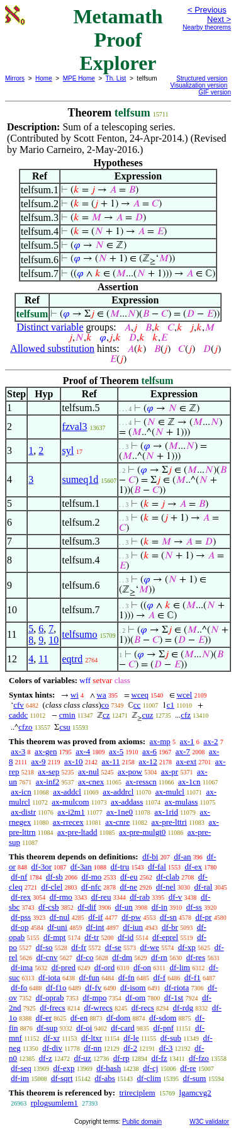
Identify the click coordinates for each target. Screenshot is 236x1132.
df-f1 (192, 977)
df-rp (121, 1058)
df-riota (176, 987)
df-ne (128, 886)
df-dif (86, 907)
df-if (95, 917)
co (105, 705)
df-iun (133, 927)
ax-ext (186, 761)
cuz (147, 715)
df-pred (64, 967)
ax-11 (110, 761)
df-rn (159, 957)
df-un (124, 907)
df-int (95, 927)
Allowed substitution (52, 348)
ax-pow (130, 771)
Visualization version (198, 85)
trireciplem (137, 1092)
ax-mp (160, 741)
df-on (142, 967)
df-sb (54, 876)
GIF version (214, 92)
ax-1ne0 (119, 812)
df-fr (78, 947)
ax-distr (23, 812)
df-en (78, 1017)
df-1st (173, 997)
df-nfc (91, 886)
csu (64, 727)
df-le (131, 1038)
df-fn (126, 977)
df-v (176, 897)
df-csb (48, 907)
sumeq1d (80, 479)
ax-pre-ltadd (77, 832)
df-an (182, 856)
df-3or (41, 866)
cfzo (25, 727)
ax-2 (210, 741)
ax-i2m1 (70, 812)
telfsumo (79, 634)
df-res (195, 957)
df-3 (166, 1048)
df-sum (194, 1078)
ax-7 (183, 751)
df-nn (92, 1048)
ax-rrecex (68, 822)
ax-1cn (189, 781)
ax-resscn (141, 781)
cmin (67, 715)
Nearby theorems (207, 27)
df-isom (132, 987)
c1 (170, 705)
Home (43, 78)
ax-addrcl (118, 791)
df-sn (168, 917)
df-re (188, 1068)
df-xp (187, 947)
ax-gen (46, 751)
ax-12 (147, 761)
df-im (20, 1078)
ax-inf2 (48, 781)
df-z (45, 1058)
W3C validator (209, 1121)
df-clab (167, 876)
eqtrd (72, 659)
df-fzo (199, 1058)
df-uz (82, 1058)
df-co (84, 957)
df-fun (89, 977)
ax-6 (149, 751)
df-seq (21, 1068)
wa (101, 694)
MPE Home (79, 78)
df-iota (49, 977)
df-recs (143, 1007)
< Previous (207, 9)
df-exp (64, 1068)
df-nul (60, 917)
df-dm (122, 957)
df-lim (179, 967)
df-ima (22, 967)
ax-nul (88, 771)
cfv (18, 705)
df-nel (166, 886)
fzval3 (74, 426)
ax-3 (18, 751)
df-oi (84, 1028)
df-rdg (183, 1007)
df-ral (203, 886)
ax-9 (38, 761)
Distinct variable (49, 327)
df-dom (118, 1017)
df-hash (108, 1068)
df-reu (101, 897)
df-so (44, 947)
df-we (149, 947)
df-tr (91, 937)
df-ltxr (91, 1038)
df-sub (170, 1038)
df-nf (19, 876)
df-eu (128, 876)
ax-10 (73, 761)
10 (53, 640)
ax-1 (187, 741)
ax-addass (127, 802)
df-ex (193, 866)
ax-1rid (166, 812)
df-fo (19, 987)
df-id (125, 937)
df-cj (151, 1068)
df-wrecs (98, 1007)
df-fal (157, 866)
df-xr (51, 1038)
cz (106, 715)
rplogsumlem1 (54, 1102)
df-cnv (46, 957)
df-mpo (94, 997)
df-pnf (163, 1028)
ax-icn (21, 791)
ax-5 (116, 751)
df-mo (91, 876)
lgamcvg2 (195, 1092)
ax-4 (83, 751)
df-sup (47, 1028)
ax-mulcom (70, 802)
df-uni (57, 927)
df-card (123, 1028)
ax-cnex (91, 781)
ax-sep (48, 771)
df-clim (149, 1078)
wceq (140, 694)
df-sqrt (62, 1078)
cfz (186, 715)
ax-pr (169, 771)
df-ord (104, 967)
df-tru (120, 866)
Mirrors (15, 78)
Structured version (201, 78)
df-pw (131, 917)
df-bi (150, 856)
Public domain (142, 1121)
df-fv (93, 987)
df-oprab (50, 997)
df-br (170, 927)
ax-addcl (67, 791)
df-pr (203, 917)
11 (43, 659)
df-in (159, 907)
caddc (18, 715)
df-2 (130, 1048)
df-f (160, 977)
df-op (19, 927)
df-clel (51, 886)
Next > (219, 19)
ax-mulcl (169, 791)
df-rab (140, 897)
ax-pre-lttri (169, 822)
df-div (52, 1048)
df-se (113, 947)
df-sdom (162, 1017)
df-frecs (52, 1007)
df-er (44, 1017)
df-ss (194, 907)
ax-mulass (181, 802)
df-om (135, 997)
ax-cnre (117, 822)
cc (137, 705)
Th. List (116, 78)
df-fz (159, 1058)
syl (68, 450)
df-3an (81, 866)
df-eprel (165, 937)
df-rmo (61, 897)
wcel (185, 694)
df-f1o (56, 987)
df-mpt (54, 937)
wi (74, 694)
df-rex (21, 897)
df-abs (104, 1078)
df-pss (21, 917)
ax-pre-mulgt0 (142, 832)
